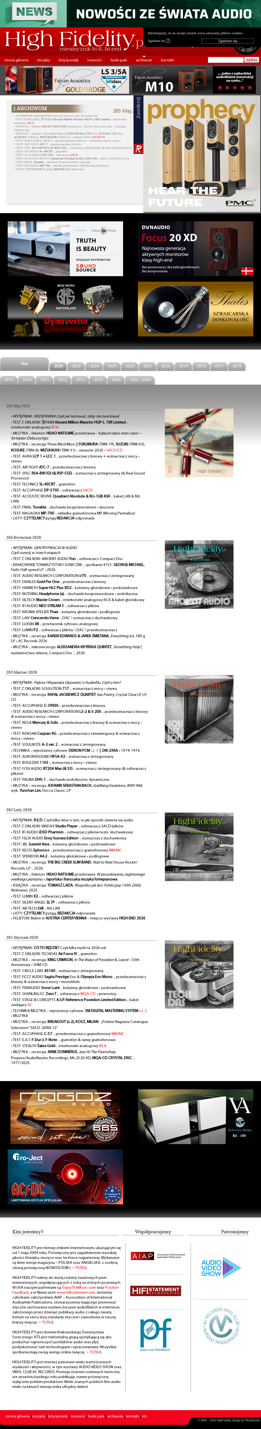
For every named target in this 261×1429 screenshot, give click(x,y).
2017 (219, 366)
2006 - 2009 (140, 380)
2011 (80, 380)
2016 (237, 366)
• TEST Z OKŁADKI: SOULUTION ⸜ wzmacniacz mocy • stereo (64, 689)
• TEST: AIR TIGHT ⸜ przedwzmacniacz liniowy (47, 144)
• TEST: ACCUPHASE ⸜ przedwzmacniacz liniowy (58, 706)
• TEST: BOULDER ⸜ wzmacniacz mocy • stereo (54, 763)
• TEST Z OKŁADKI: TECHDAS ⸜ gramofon (54, 954)
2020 (165, 366)
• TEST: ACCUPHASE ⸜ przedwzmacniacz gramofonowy (67, 1034)
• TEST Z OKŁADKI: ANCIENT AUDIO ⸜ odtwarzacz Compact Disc (67, 559)
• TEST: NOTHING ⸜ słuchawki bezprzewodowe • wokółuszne (74, 594)
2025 (76, 366)
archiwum (144, 60)
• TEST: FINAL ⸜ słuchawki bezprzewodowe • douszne (52, 162)
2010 (98, 380)
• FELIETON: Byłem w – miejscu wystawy (78, 918)
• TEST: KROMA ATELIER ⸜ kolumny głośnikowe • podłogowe (65, 612)
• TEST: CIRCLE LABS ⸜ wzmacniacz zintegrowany (57, 971)
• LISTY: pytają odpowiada (49, 169)
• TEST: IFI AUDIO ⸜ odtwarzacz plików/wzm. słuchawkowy (72, 832)
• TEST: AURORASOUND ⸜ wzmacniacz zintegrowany (62, 757)
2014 (27, 380)
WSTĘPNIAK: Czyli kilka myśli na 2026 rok (59, 948)
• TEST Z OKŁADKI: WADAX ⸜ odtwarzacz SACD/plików (67, 826)
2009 (116, 380)
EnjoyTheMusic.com (79, 1288)
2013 (44, 380)
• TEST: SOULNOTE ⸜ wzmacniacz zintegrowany (58, 745)
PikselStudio (252, 1420)
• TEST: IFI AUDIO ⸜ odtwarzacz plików (55, 606)
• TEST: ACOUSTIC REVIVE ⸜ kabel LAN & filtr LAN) (71, 158)
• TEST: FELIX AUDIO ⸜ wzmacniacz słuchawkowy (68, 838)
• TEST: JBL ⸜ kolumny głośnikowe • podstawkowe (63, 844)
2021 (147, 366)
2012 (62, 380)
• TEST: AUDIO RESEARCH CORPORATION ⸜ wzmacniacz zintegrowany (72, 576)
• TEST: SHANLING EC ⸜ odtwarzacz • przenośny (63, 994)
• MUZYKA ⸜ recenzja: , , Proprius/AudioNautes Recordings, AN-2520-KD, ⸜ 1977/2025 (73, 1057)
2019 (183, 366)
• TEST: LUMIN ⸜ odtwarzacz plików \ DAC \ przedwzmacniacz (64, 630)
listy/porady (69, 60)
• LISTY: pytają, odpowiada (53, 913)
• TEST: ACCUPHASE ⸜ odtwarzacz (46, 154)
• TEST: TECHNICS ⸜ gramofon (40, 151)
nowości (94, 60)
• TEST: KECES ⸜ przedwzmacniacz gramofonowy (66, 850)
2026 (58, 366)
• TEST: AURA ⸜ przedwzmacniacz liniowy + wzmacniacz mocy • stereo (67, 140)
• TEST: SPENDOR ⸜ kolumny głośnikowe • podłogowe (60, 856)
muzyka (43, 60)
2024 (94, 366)
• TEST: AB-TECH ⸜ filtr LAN (35, 909)
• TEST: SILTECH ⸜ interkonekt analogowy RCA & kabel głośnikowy (78, 600)
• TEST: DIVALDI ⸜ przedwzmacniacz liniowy (58, 582)
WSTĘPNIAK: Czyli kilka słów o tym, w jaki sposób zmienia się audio (73, 820)
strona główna (16, 60)
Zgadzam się (159, 41)
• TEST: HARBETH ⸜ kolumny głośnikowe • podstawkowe (74, 588)
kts (144, 1416)
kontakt (167, 60)
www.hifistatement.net (76, 1293)
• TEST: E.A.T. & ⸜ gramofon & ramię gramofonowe (63, 1040)
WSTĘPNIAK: (57, 115)
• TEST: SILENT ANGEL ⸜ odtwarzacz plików (50, 903)
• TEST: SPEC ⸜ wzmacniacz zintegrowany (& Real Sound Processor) (73, 147)
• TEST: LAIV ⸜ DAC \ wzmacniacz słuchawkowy (64, 618)
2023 (112, 366)
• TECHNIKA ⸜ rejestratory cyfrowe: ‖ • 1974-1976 (75, 751)
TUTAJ (80, 1268)
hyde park (119, 60)
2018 (201, 366)
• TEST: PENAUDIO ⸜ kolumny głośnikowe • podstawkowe (68, 988)
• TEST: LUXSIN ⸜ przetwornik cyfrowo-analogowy (54, 624)
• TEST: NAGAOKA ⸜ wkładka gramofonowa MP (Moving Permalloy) (61, 165)
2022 (130, 366)
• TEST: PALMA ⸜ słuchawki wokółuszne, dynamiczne (60, 780)
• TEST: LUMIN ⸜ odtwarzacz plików (42, 896)
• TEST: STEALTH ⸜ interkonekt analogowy (58, 1046)
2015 (9, 380)
